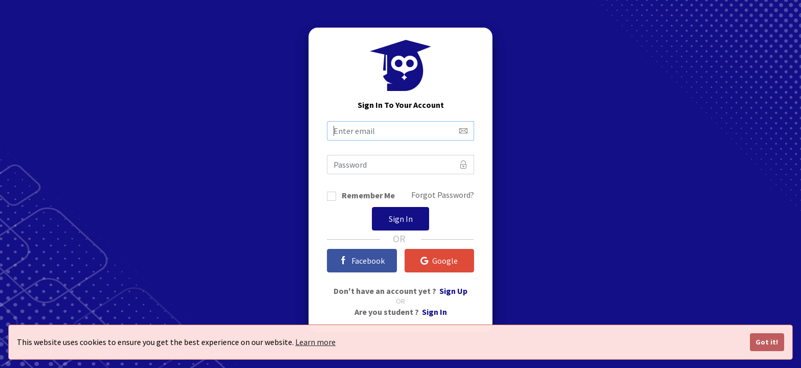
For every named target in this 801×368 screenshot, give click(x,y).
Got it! (767, 342)
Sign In (401, 219)
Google (439, 261)
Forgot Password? (442, 195)
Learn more (315, 342)
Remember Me (368, 196)
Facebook (362, 261)
